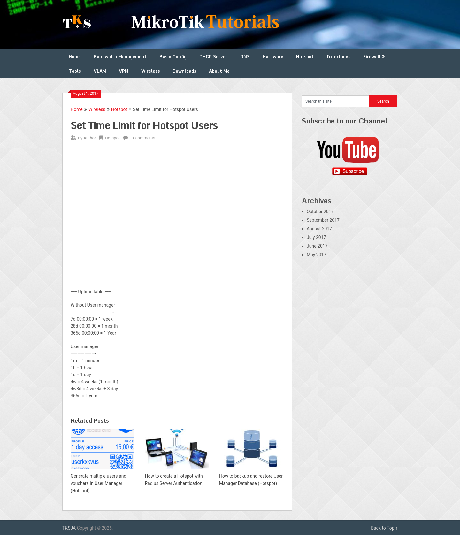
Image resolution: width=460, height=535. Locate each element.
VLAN (100, 71)
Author (89, 138)
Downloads (184, 71)
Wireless (150, 71)
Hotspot (305, 56)
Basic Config (173, 56)
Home (75, 56)
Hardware (273, 56)
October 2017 (320, 211)
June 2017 (317, 246)
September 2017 (323, 220)
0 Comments (143, 138)
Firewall (372, 56)
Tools (75, 71)
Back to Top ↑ (384, 528)
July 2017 (316, 237)
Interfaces (338, 56)
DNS (245, 56)
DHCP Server (213, 56)
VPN (123, 71)
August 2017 (319, 228)
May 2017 (316, 254)
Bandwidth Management (120, 56)
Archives (316, 200)
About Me (219, 71)
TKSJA (69, 528)
